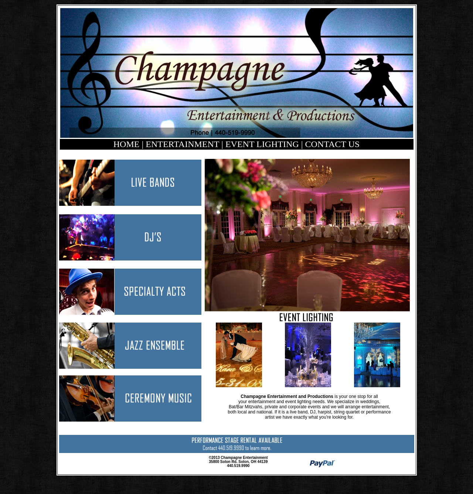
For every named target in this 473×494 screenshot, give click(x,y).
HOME (126, 144)
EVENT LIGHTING (263, 144)
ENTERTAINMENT (182, 144)
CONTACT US (332, 144)
